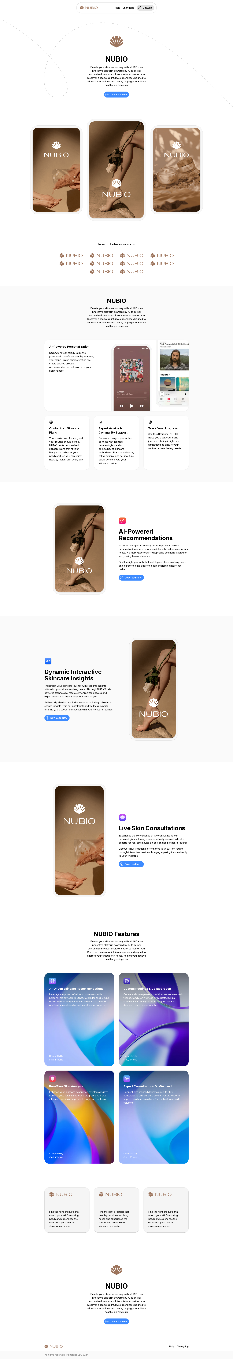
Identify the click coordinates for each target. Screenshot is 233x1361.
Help (117, 7)
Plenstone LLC (74, 1354)
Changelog (128, 7)
